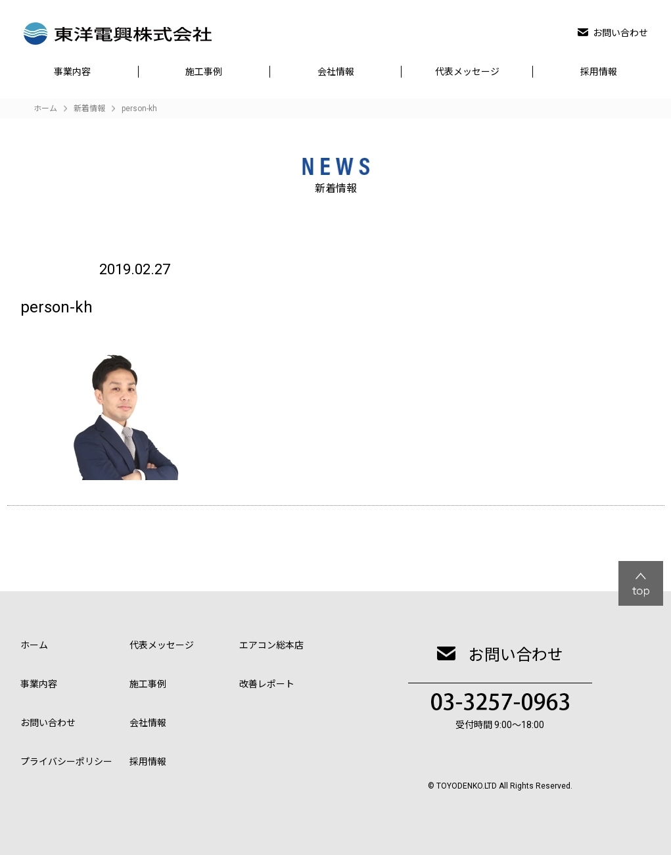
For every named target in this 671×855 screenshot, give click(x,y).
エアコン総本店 (271, 645)
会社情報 (335, 71)
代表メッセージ (467, 71)
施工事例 (203, 71)
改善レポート (266, 684)
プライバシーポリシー (66, 761)
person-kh (139, 108)
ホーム (34, 645)
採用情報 (598, 71)
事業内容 (72, 71)
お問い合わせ (613, 33)
